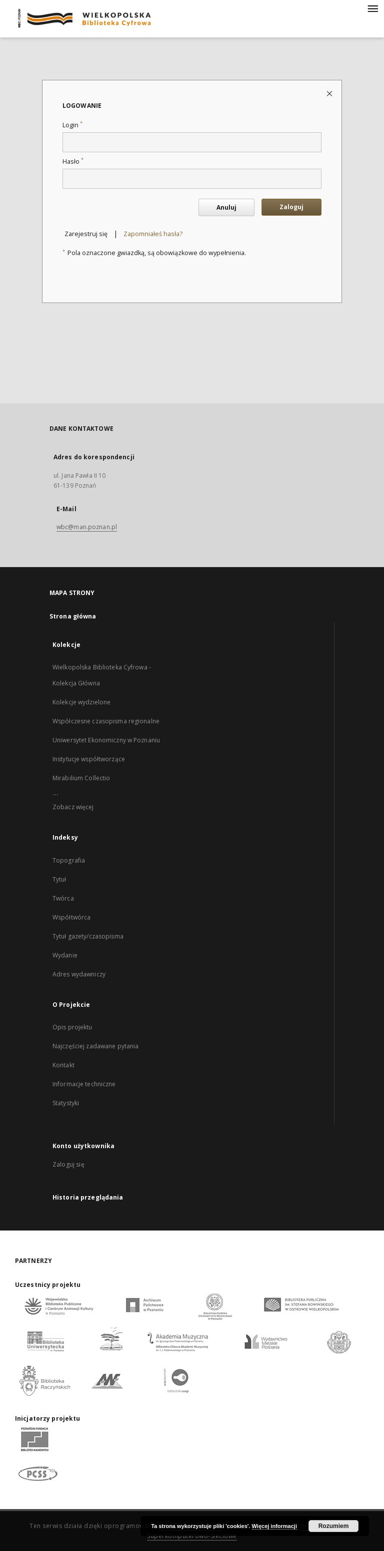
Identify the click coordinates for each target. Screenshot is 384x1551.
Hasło (73, 161)
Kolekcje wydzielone (81, 702)
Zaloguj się (68, 1164)
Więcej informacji (274, 1526)
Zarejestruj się (86, 234)
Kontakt (63, 1065)
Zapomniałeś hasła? (153, 234)
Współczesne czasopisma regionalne (106, 721)
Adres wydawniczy (79, 974)
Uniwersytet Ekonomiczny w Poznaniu (106, 740)
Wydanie (65, 955)
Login (72, 125)
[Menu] (373, 8)
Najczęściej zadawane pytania (95, 1046)
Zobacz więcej (73, 807)
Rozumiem (333, 1526)
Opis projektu (72, 1027)
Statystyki (65, 1103)
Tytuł (59, 879)
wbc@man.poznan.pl (86, 527)
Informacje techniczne (84, 1084)
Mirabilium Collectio (81, 778)
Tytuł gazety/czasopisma (88, 936)
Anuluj (226, 207)
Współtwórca (71, 917)
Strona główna (73, 616)
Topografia (68, 860)
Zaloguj (292, 207)
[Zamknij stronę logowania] (330, 93)
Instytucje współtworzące (88, 759)
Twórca (63, 898)
